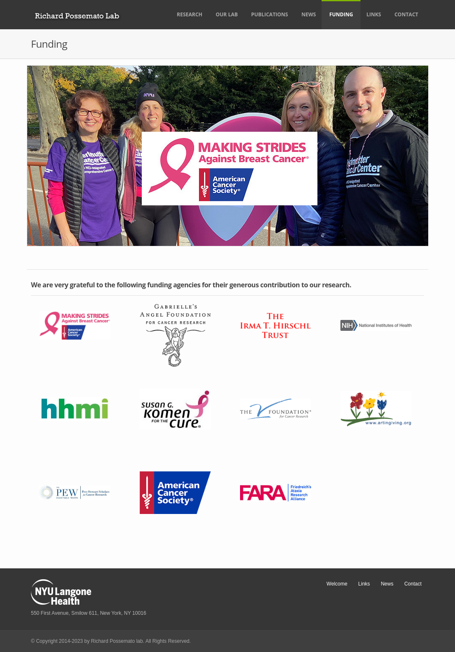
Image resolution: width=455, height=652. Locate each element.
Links (373, 14)
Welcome (337, 584)
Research (189, 14)
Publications (269, 14)
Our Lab (227, 14)
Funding (341, 14)
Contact (406, 14)
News (309, 14)
